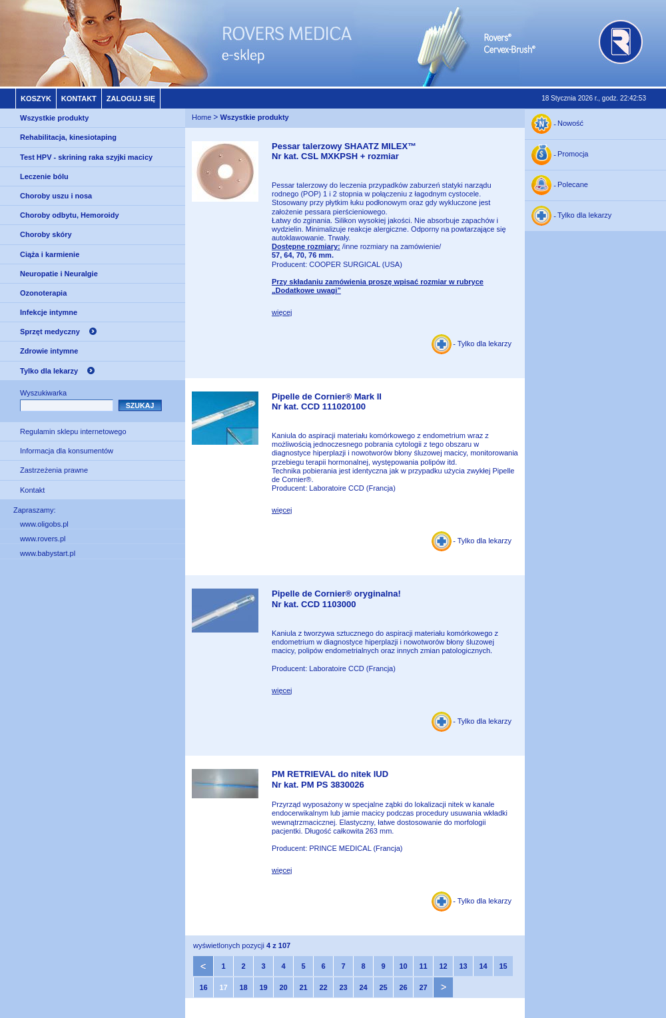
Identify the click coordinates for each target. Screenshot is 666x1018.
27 (423, 987)
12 (443, 966)
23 (343, 987)
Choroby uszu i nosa (56, 196)
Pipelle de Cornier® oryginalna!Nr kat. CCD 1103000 (336, 599)
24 (363, 987)
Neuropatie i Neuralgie (59, 274)
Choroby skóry (46, 234)
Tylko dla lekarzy (49, 371)
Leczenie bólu (44, 176)
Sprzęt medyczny (50, 332)
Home (201, 117)
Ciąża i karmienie (49, 254)
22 (323, 987)
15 (503, 966)
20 (283, 987)
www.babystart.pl (47, 553)
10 (403, 966)
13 (463, 966)
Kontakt (79, 99)
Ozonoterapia (43, 293)
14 (483, 966)
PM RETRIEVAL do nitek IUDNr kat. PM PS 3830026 (330, 779)
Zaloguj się (131, 99)
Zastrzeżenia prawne (54, 470)
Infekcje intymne (48, 312)
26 (403, 987)
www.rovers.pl (42, 539)
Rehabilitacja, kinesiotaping (68, 137)
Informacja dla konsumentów (66, 451)
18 (243, 987)
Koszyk (36, 99)
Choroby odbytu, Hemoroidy (69, 215)
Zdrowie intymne (49, 351)
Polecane (572, 185)
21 (303, 987)
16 (203, 987)
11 (423, 966)
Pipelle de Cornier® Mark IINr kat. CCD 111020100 (327, 401)
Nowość (570, 124)
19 (263, 987)
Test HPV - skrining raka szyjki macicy (86, 157)
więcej (282, 312)
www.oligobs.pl (44, 524)
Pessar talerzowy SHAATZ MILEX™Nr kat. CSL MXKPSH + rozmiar (344, 151)
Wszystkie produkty (54, 118)
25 (383, 987)
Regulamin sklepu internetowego (73, 431)
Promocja (572, 154)
